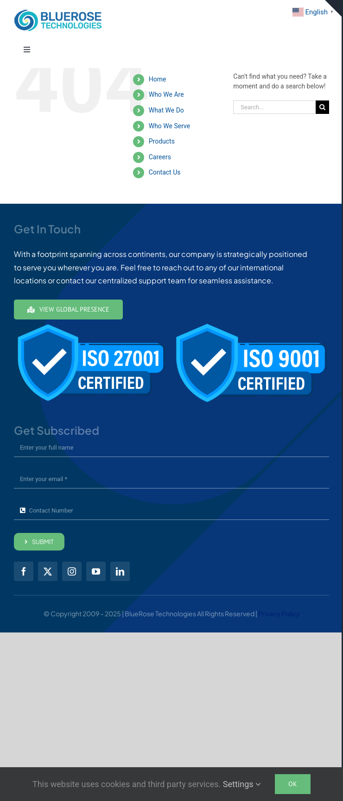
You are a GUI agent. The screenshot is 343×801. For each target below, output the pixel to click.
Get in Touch (333, 23)
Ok (292, 784)
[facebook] (23, 571)
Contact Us (165, 172)
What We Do (166, 110)
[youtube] (96, 571)
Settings (242, 784)
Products (162, 141)
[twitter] (47, 571)
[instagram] (72, 571)
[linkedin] (120, 571)
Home (157, 79)
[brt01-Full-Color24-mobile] (58, 12)
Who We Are (166, 94)
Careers (160, 157)
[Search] (322, 107)
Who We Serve (169, 126)
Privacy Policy (279, 613)
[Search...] (274, 107)
